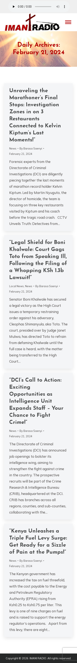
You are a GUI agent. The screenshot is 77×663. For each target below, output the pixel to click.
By (31, 148)
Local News (16, 286)
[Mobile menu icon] (68, 22)
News (12, 148)
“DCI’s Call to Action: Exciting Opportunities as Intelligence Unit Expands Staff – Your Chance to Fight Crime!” (36, 401)
